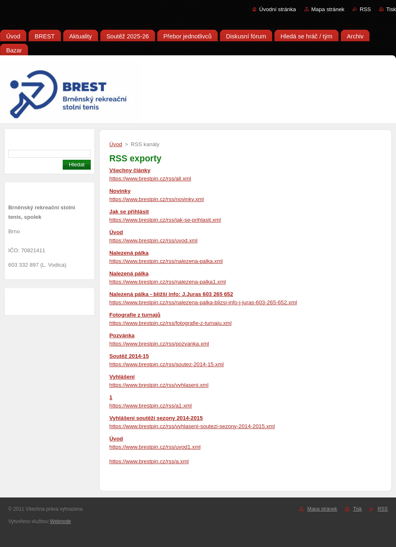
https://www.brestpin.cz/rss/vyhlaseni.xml (158, 385)
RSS (365, 9)
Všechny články (130, 170)
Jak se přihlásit (129, 211)
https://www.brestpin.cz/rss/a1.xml (150, 406)
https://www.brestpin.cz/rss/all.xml (150, 178)
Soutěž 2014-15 (129, 356)
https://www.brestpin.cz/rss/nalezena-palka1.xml (167, 282)
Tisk (391, 9)
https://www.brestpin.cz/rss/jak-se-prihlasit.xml (165, 220)
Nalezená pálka (128, 253)
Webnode (60, 521)
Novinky (120, 191)
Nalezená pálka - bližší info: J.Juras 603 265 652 (171, 294)
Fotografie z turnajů (134, 315)
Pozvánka (121, 335)
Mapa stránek (327, 9)
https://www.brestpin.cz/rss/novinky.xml (156, 199)
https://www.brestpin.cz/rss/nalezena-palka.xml (166, 261)
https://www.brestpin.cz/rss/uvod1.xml (154, 447)
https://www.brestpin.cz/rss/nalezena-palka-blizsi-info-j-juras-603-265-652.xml (203, 302)
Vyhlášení (121, 377)
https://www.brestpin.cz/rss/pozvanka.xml (159, 344)
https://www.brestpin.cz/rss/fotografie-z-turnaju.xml (170, 323)
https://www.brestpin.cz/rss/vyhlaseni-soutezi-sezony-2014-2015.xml (192, 426)
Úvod (115, 144)
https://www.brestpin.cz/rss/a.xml (149, 461)
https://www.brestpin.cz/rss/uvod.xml (153, 240)
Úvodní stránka (277, 9)
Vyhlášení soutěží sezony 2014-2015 (156, 418)
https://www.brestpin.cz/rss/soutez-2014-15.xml (166, 364)
